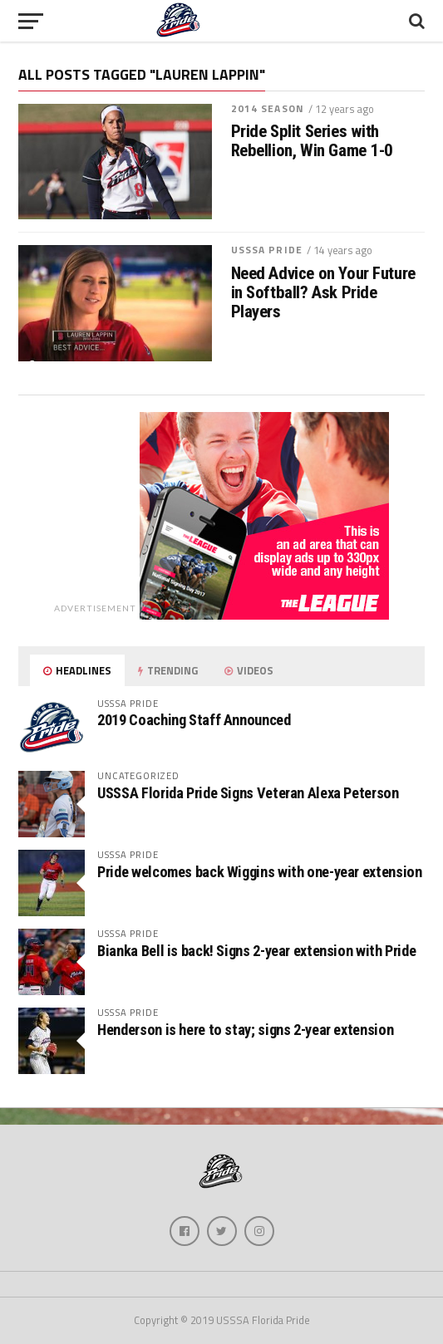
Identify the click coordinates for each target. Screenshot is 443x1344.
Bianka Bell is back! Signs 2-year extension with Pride (256, 950)
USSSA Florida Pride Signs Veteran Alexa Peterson (247, 793)
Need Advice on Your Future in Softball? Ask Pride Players (323, 292)
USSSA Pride (267, 250)
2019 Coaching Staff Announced (193, 719)
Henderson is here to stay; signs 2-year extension (245, 1029)
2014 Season (267, 108)
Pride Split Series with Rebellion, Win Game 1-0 (312, 141)
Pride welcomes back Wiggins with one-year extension (259, 871)
